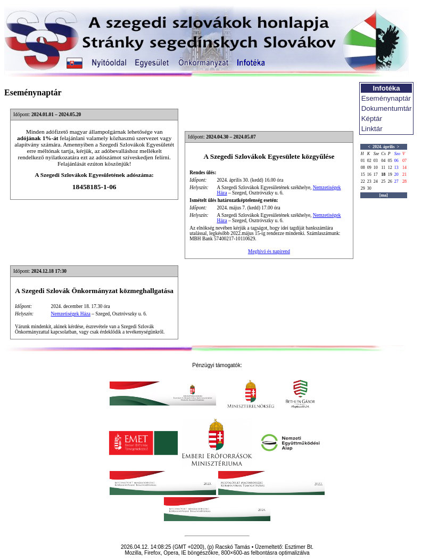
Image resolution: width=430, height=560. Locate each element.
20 (396, 174)
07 (404, 160)
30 (369, 188)
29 (363, 188)
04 (383, 160)
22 (363, 181)
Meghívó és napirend (269, 251)
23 (369, 181)
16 (369, 174)
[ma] (383, 195)
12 (390, 167)
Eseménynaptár (386, 98)
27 (396, 181)
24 (376, 181)
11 (383, 167)
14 (404, 167)
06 (396, 160)
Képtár (371, 119)
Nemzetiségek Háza (70, 313)
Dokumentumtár (386, 108)
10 (376, 167)
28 (404, 181)
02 (369, 160)
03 (376, 160)
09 (369, 167)
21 (404, 174)
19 (390, 174)
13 (396, 167)
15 (363, 174)
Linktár (372, 129)
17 (376, 174)
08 (363, 167)
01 (363, 160)
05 (390, 160)
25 (383, 181)
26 (390, 181)
